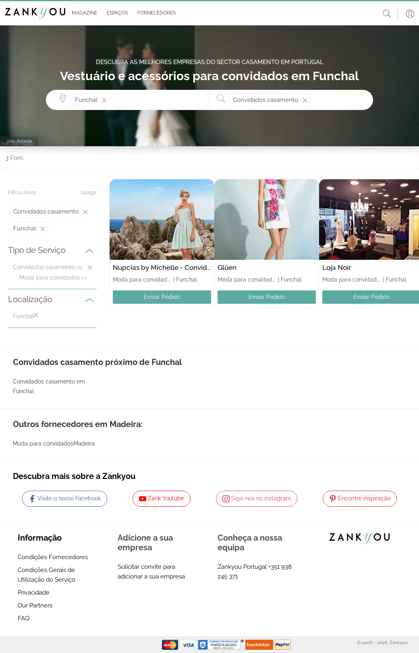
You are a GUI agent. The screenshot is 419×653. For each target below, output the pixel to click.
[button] (82, 13)
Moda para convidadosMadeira (54, 443)
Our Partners (35, 605)
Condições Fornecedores (53, 557)
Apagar (89, 192)
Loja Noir (336, 267)
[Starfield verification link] (221, 644)
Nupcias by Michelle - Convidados (168, 267)
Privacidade (34, 592)
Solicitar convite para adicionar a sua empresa (151, 571)
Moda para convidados (49, 277)
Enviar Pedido (162, 297)
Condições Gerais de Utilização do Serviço (46, 574)
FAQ (23, 618)
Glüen (227, 267)
